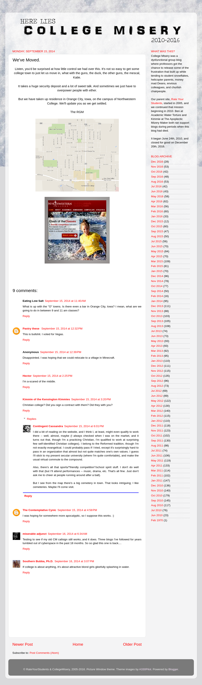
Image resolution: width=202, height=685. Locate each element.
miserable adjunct (35, 533)
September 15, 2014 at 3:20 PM (91, 399)
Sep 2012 (157, 380)
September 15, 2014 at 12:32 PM (62, 328)
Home (78, 644)
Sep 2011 (157, 440)
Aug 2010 (157, 505)
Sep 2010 (157, 500)
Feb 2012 (157, 415)
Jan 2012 (157, 420)
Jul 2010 (156, 510)
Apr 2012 (157, 405)
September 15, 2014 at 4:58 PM (77, 510)
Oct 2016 (157, 171)
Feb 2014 (157, 296)
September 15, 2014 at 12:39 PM (60, 352)
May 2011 (157, 460)
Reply (26, 316)
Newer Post (23, 644)
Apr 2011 (157, 465)
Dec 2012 (157, 365)
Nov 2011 (157, 430)
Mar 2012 (157, 410)
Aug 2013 (157, 326)
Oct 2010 (157, 495)
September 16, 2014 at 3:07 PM (74, 561)
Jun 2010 (157, 515)
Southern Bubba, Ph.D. (38, 561)
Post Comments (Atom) (44, 652)
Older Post (132, 644)
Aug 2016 (157, 181)
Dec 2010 (157, 485)
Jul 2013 (156, 331)
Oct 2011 (157, 435)
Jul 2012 (156, 390)
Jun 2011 (157, 455)
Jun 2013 (157, 336)
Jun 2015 (157, 246)
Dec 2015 (157, 221)
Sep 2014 (157, 291)
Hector (27, 375)
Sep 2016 (157, 176)
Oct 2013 (157, 316)
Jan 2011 (157, 480)
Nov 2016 (157, 166)
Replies (31, 419)
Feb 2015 (157, 266)
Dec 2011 (157, 425)
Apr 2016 (157, 201)
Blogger (173, 669)
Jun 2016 (157, 191)
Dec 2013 (157, 306)
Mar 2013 (157, 350)
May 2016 (157, 196)
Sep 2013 (157, 321)
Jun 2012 (157, 395)
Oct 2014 (157, 286)
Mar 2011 (157, 470)
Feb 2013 (157, 355)
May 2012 (157, 400)
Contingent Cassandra (48, 426)
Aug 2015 (157, 236)
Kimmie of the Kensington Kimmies (46, 399)
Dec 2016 (157, 161)
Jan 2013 (157, 360)
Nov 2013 (157, 311)
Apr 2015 (157, 256)
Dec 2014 (157, 276)
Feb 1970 (157, 520)
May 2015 (157, 251)
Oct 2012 (157, 375)
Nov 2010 (157, 490)
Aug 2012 (157, 385)
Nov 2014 (157, 281)
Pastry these (31, 328)
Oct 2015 (157, 226)
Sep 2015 (157, 231)
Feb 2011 (157, 475)
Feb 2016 (157, 211)
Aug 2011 (157, 445)
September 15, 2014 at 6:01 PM (84, 426)
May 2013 (157, 341)
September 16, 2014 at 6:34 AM (67, 533)
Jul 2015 (156, 241)
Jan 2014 (157, 301)
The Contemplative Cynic (39, 510)
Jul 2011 (156, 450)
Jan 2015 (157, 271)
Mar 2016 (157, 206)
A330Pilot (145, 669)
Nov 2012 (157, 370)
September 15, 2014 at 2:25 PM (52, 375)
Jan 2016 (157, 216)
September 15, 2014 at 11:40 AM (65, 300)
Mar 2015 (157, 261)
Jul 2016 (156, 186)
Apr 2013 (157, 345)
